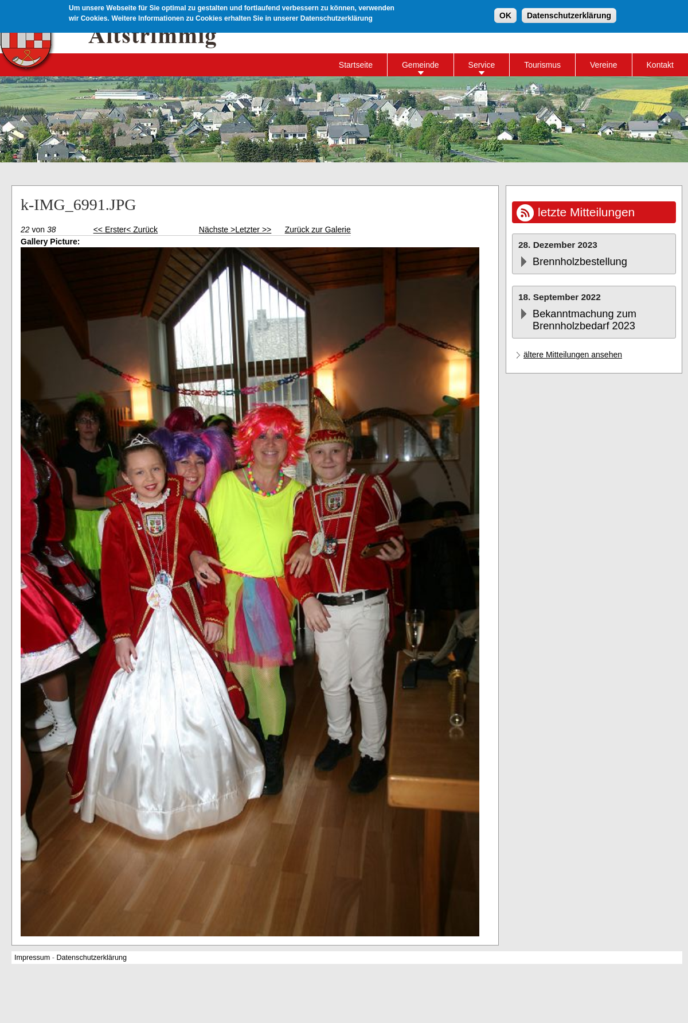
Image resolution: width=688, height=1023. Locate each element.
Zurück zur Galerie (318, 229)
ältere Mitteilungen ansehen (572, 354)
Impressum (32, 958)
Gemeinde (420, 64)
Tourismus (542, 64)
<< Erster (110, 229)
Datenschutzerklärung (569, 15)
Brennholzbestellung (580, 261)
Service (481, 64)
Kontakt (660, 64)
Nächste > (217, 229)
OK (505, 15)
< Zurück (142, 229)
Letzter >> (253, 229)
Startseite (356, 64)
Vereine (603, 64)
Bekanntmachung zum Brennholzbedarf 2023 (584, 320)
